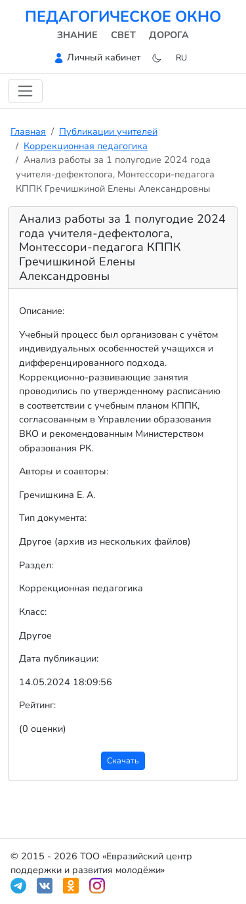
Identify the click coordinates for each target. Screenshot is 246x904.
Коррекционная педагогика (86, 145)
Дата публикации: (58, 658)
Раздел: (36, 565)
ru (181, 57)
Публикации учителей (108, 131)
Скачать (123, 760)
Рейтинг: (37, 705)
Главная (28, 131)
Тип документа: (53, 517)
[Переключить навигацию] (25, 91)
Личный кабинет (103, 57)
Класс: (33, 611)
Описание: (41, 310)
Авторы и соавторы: (63, 471)
